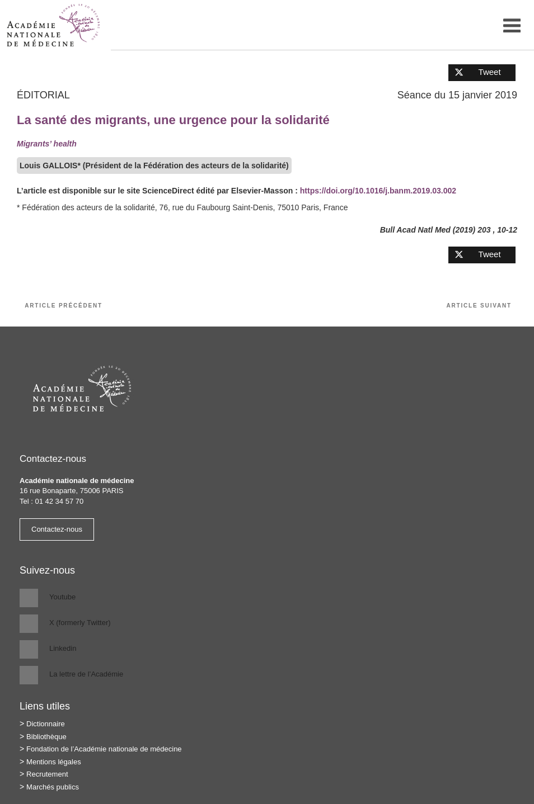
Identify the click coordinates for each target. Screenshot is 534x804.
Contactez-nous (56, 529)
